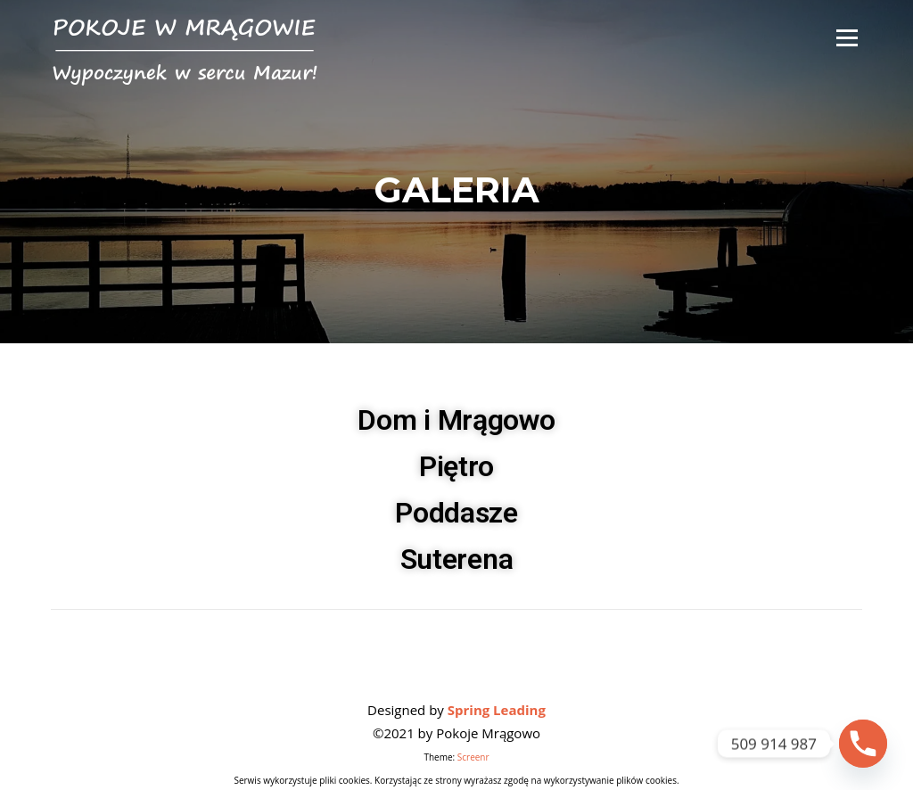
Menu (846, 37)
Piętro (456, 466)
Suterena (457, 559)
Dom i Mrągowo (456, 420)
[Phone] (863, 744)
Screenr (473, 757)
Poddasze (456, 513)
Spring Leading (497, 710)
